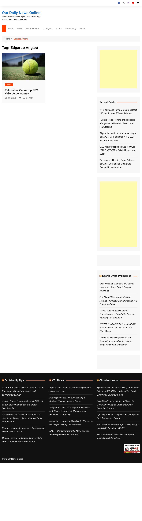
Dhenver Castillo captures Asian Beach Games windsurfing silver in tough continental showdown (116, 341)
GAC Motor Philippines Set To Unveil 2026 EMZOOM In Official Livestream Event (117, 150)
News (19, 28)
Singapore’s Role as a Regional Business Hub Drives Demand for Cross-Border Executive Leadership (69, 411)
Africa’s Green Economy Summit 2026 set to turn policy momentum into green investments (22, 404)
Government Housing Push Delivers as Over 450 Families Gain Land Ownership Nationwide (116, 163)
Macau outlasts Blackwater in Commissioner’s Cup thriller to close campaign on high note (117, 314)
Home (10, 28)
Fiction (83, 28)
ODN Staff (10, 98)
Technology (70, 28)
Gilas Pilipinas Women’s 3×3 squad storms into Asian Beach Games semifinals (116, 287)
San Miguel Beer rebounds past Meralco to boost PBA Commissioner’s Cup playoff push (118, 300)
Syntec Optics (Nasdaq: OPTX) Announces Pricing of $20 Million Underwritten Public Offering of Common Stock (118, 391)
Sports (58, 28)
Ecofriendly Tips (14, 380)
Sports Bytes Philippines (116, 276)
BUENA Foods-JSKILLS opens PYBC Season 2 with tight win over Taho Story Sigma (117, 327)
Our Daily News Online (21, 12)
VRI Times (58, 380)
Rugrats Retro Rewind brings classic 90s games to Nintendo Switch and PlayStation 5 (117, 123)
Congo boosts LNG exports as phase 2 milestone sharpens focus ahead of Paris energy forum (22, 418)
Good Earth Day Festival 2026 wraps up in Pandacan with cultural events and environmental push (22, 391)
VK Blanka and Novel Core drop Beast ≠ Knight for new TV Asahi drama (118, 112)
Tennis (9, 85)
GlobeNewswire (108, 380)
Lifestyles (47, 28)
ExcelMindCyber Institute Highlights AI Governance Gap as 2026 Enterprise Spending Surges (115, 404)
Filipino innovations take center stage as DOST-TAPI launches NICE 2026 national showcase (117, 137)
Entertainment (32, 28)
